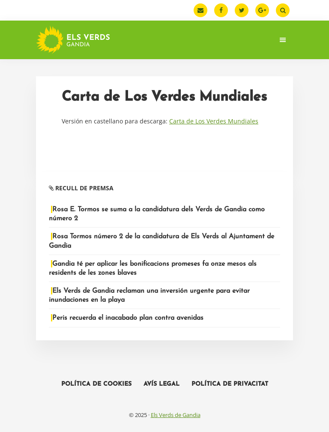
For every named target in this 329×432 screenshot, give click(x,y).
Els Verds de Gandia (175, 415)
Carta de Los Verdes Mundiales (213, 121)
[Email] (200, 10)
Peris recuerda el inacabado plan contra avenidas (127, 318)
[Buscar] (283, 10)
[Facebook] (221, 10)
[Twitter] (241, 10)
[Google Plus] (262, 10)
